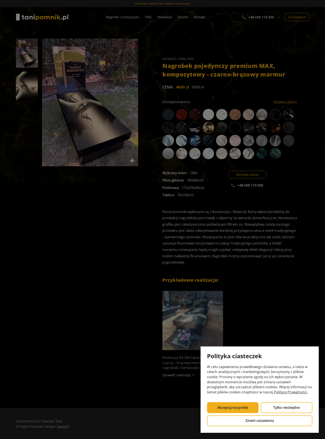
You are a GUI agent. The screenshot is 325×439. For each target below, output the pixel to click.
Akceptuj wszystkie (232, 407)
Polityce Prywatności (290, 392)
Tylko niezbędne (286, 407)
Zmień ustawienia (259, 420)
